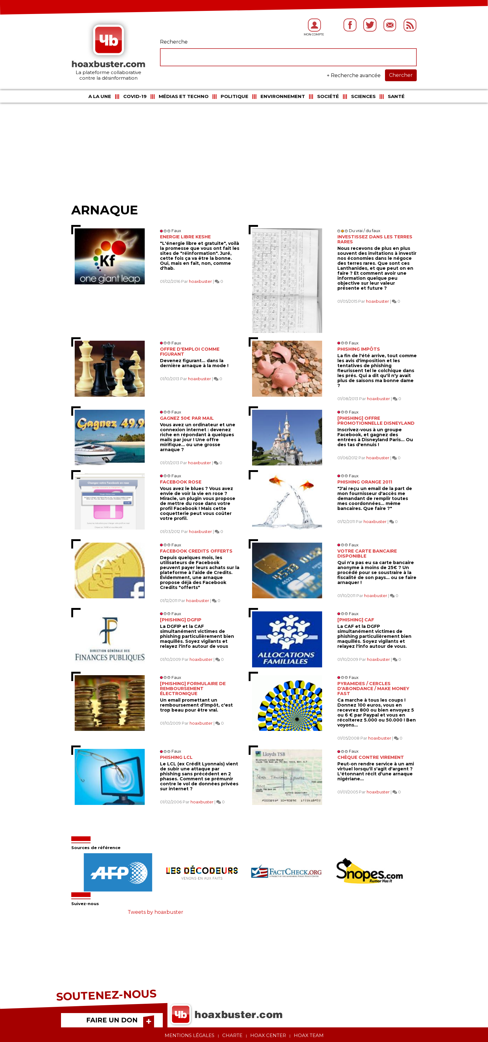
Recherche (174, 42)
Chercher (401, 75)
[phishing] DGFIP (180, 620)
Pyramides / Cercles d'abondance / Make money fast (373, 688)
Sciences (363, 96)
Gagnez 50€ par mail (187, 418)
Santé (396, 96)
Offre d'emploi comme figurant (189, 351)
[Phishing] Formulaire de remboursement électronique (193, 688)
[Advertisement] (244, 152)
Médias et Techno (184, 96)
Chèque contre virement (370, 757)
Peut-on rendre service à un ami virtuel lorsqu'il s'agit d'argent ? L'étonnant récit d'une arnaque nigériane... (375, 771)
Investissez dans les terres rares (374, 239)
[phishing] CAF (355, 620)
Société (328, 96)
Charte (232, 1035)
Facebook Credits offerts (196, 551)
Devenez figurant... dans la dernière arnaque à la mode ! (194, 363)
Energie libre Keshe (185, 237)
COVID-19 (135, 96)
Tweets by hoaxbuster (155, 912)
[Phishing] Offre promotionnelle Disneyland (376, 420)
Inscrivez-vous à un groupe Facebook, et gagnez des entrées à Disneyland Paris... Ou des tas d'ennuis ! (375, 437)
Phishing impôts (358, 349)
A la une (99, 96)
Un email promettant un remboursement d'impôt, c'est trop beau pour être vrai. (196, 705)
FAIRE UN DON (112, 1020)
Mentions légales (189, 1035)
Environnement (282, 96)
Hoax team (309, 1035)
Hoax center (268, 1035)
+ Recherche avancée (354, 75)
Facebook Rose (180, 482)
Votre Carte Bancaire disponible (367, 553)
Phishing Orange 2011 (364, 482)
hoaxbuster (200, 281)
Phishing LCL (176, 757)
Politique (234, 96)
